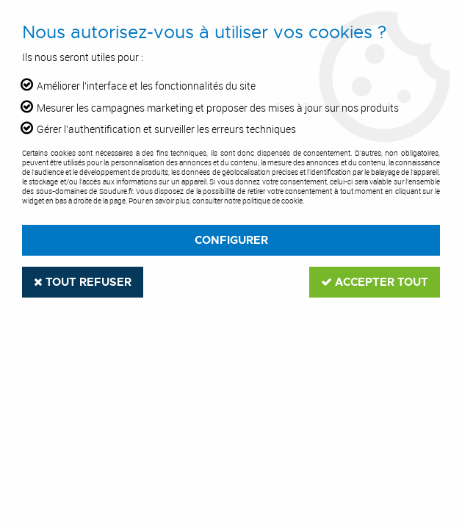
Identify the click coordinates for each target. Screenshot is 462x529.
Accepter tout (374, 282)
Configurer (231, 240)
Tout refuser (82, 282)
